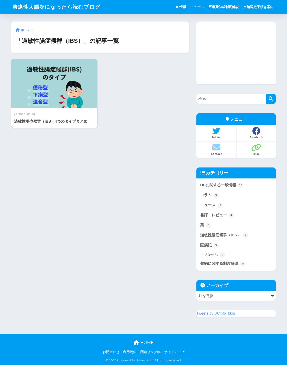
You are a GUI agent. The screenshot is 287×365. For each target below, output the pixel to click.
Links (256, 149)
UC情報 (180, 7)
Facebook (256, 133)
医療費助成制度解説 (224, 7)
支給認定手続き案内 (258, 7)
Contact (216, 149)
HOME (144, 342)
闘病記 (209, 245)
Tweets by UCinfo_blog (215, 313)
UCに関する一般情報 (221, 185)
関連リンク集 (150, 352)
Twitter (216, 133)
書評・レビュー (217, 215)
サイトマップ (174, 352)
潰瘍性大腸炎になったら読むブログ (56, 7)
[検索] (271, 99)
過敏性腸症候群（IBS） (224, 235)
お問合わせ (111, 352)
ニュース (197, 7)
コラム (209, 195)
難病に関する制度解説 (223, 263)
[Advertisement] (236, 53)
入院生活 (214, 255)
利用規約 (130, 352)
